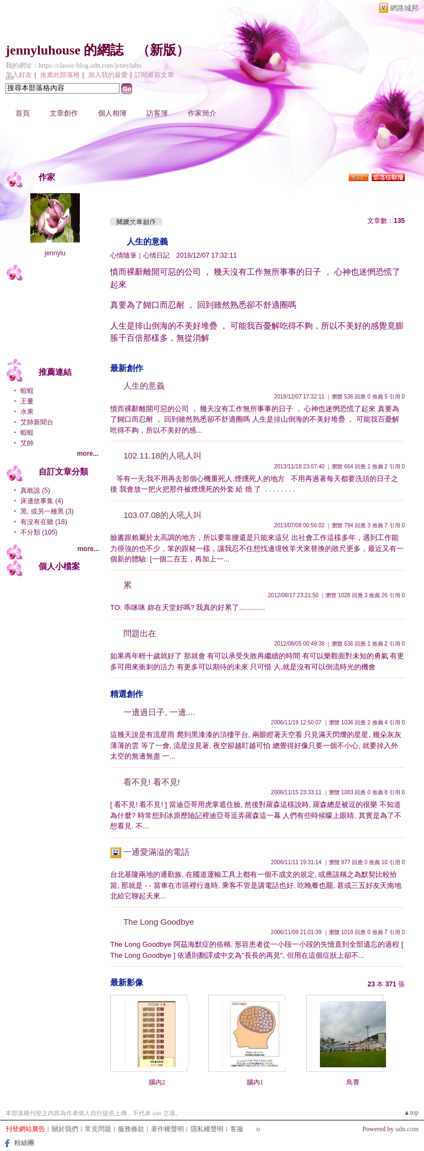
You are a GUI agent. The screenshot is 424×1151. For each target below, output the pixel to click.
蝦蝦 (27, 391)
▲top (411, 1112)
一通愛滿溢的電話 (156, 852)
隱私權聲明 (207, 1129)
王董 (27, 401)
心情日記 (156, 255)
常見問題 (98, 1129)
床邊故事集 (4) (41, 501)
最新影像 (126, 982)
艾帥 (27, 443)
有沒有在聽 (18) (43, 522)
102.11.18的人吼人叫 (162, 455)
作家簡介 (202, 113)
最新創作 (126, 368)
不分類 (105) (38, 532)
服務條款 (131, 1129)
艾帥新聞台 (36, 422)
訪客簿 (157, 113)
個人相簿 (112, 113)
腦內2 (157, 1082)
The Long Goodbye (158, 921)
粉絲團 (24, 1143)
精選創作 (126, 694)
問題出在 (139, 633)
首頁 (22, 113)
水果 (27, 412)
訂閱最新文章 (154, 75)
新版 (163, 50)
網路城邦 (404, 8)
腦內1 (255, 1082)
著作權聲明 (167, 1129)
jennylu (55, 253)
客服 (236, 1129)
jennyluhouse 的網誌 (64, 50)
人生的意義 (147, 241)
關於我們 (65, 1129)
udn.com (406, 1129)
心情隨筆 (123, 255)
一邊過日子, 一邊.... (159, 712)
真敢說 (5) (35, 490)
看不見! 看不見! (151, 782)
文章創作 (64, 113)
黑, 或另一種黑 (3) (47, 511)
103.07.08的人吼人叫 (162, 515)
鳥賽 (353, 1082)
